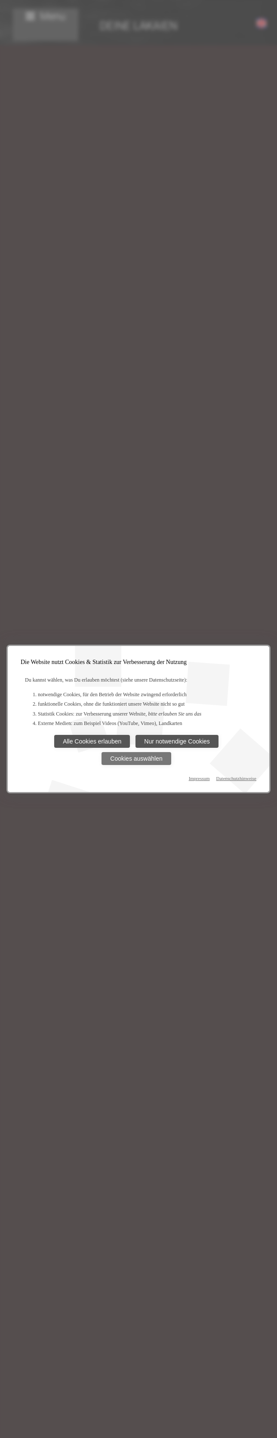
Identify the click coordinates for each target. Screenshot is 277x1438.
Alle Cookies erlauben (92, 741)
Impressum (199, 778)
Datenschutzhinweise (236, 778)
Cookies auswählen (136, 758)
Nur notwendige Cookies (177, 741)
